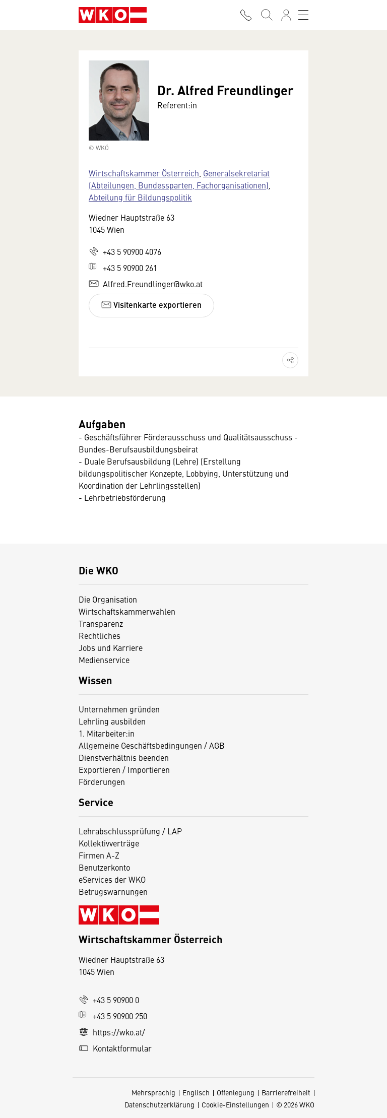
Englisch (196, 1092)
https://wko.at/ (112, 1031)
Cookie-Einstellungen (235, 1104)
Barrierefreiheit (286, 1092)
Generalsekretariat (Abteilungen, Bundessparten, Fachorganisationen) (179, 178)
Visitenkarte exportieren (151, 304)
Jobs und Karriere (111, 647)
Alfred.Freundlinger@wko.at (146, 283)
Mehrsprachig (153, 1092)
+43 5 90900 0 (109, 999)
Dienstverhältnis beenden (124, 757)
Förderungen (102, 781)
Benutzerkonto (104, 867)
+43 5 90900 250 (113, 1015)
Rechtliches (99, 635)
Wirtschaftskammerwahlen (127, 611)
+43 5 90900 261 (123, 267)
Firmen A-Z (99, 855)
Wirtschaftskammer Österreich (144, 172)
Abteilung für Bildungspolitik (140, 197)
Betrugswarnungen (114, 891)
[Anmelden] (286, 15)
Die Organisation (108, 599)
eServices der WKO (112, 879)
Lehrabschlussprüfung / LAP (130, 830)
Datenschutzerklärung (159, 1104)
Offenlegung (235, 1092)
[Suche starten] (266, 15)
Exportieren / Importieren (124, 769)
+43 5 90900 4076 (125, 251)
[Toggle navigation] (303, 15)
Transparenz (101, 623)
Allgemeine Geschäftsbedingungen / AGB (152, 745)
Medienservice (104, 659)
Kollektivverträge (109, 842)
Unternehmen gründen (119, 708)
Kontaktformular (115, 1048)
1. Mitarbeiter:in (107, 733)
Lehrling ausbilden (112, 721)
